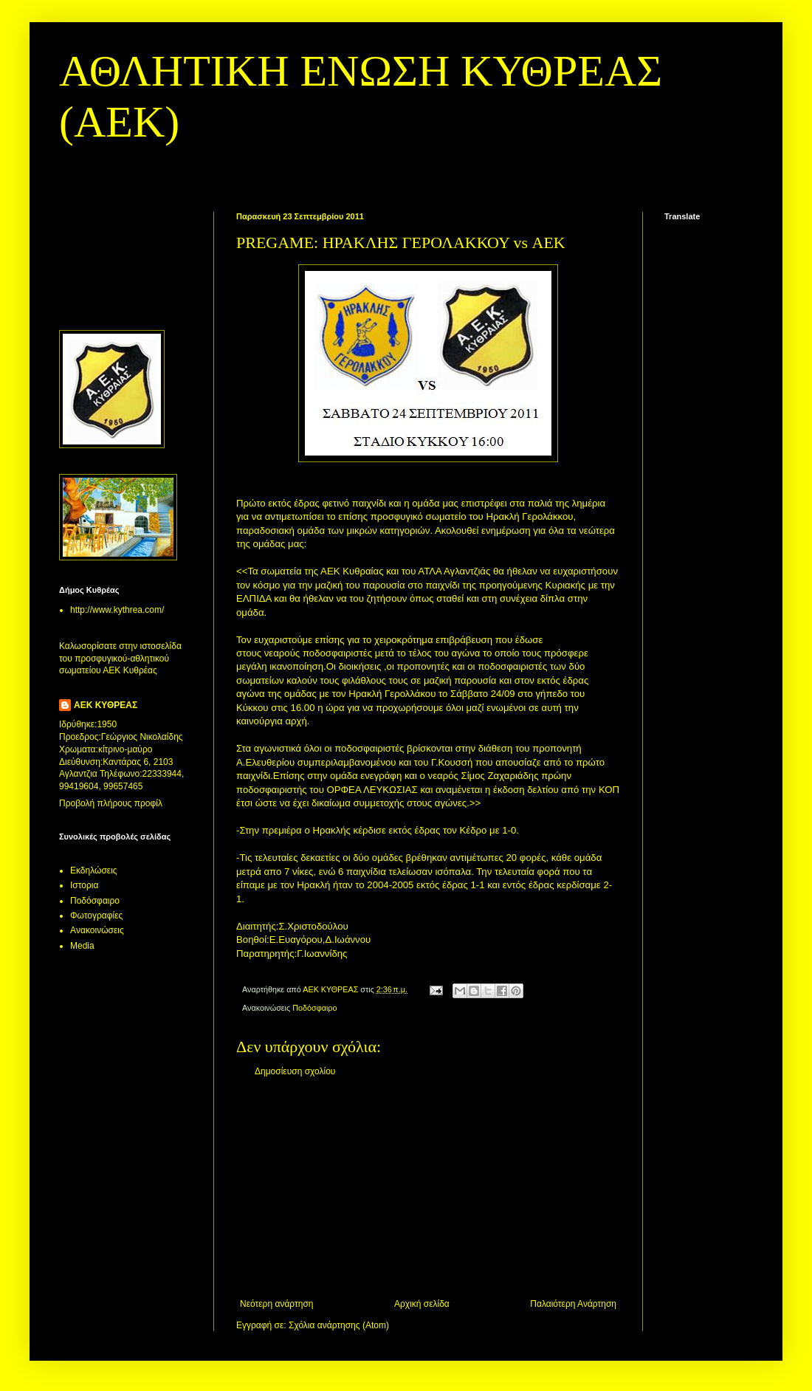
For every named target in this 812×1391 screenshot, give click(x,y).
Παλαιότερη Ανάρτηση (573, 1304)
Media (82, 946)
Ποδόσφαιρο (314, 1007)
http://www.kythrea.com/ (117, 610)
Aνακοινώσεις (97, 930)
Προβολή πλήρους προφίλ (110, 803)
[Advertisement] (428, 1188)
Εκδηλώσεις (93, 870)
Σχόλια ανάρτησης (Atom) (339, 1325)
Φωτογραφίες (96, 915)
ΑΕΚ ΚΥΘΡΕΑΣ (105, 705)
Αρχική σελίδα (422, 1304)
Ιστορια (84, 885)
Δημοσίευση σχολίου (295, 1071)
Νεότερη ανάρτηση (276, 1304)
